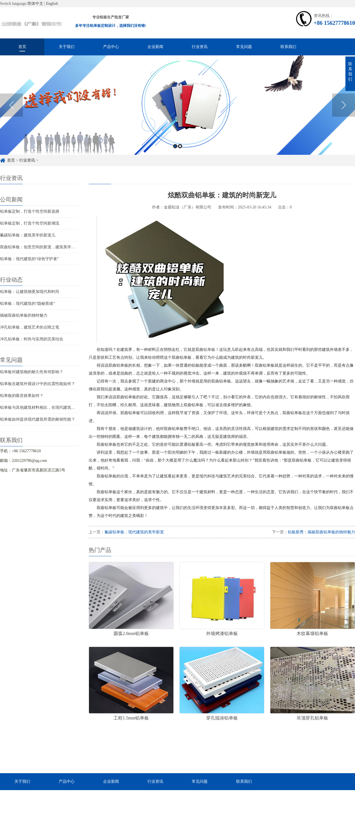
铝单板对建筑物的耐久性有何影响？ (31, 372)
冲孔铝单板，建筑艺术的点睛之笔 (29, 327)
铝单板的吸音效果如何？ (21, 396)
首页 (22, 47)
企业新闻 (155, 47)
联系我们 (288, 47)
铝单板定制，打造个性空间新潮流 (29, 223)
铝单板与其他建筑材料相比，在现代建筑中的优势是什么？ (51, 407)
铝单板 (209, 349)
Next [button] (343, 105)
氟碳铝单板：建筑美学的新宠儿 (27, 235)
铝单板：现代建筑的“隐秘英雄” (27, 303)
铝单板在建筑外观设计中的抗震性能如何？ (37, 384)
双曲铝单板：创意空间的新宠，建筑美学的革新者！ (45, 247)
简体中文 (35, 3)
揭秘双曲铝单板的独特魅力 (23, 315)
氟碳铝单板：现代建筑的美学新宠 (134, 532)
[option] (177, 105)
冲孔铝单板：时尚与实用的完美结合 (31, 339)
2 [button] (180, 146)
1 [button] (175, 146)
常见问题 (244, 47)
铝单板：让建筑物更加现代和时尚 (29, 292)
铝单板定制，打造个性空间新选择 (29, 211)
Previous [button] (11, 105)
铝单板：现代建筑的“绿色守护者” (29, 259)
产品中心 (111, 47)
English (52, 3)
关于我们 (67, 47)
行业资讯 (200, 47)
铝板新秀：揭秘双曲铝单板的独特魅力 (321, 532)
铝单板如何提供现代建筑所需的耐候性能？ (37, 419)
